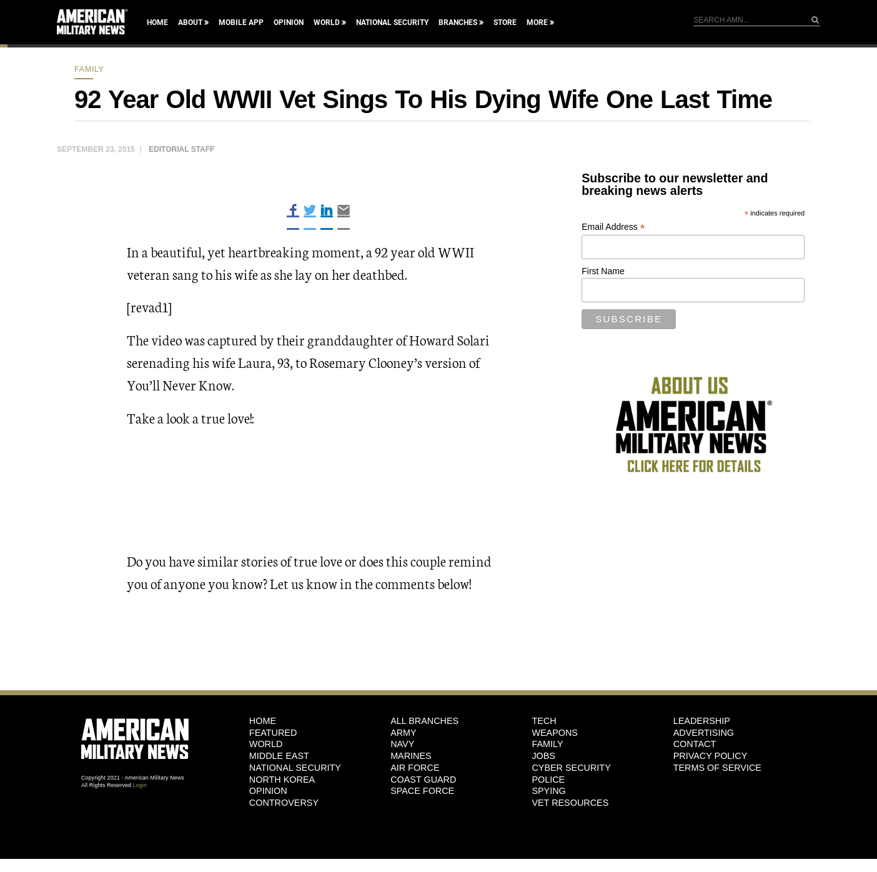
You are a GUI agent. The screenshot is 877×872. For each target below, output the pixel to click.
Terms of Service (717, 768)
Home (157, 22)
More (537, 22)
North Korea (282, 780)
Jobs (543, 756)
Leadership (701, 721)
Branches (457, 22)
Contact (694, 744)
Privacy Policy (710, 756)
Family (89, 69)
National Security (392, 22)
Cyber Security (571, 768)
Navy (402, 744)
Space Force (422, 791)
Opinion (289, 22)
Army (403, 733)
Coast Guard (423, 780)
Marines (411, 756)
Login (140, 785)
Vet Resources (570, 803)
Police (548, 780)
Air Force (414, 768)
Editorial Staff (181, 149)
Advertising (703, 733)
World (327, 22)
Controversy (284, 803)
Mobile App (241, 22)
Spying (548, 791)
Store (505, 22)
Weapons (555, 733)
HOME (262, 721)
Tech (544, 721)
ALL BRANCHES (424, 721)
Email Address (613, 227)
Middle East (279, 756)
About (190, 22)
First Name (603, 271)
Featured (273, 733)
